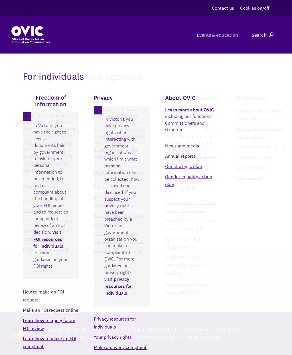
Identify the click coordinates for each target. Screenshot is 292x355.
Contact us (223, 7)
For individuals (166, 34)
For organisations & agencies (104, 34)
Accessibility (86, 284)
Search (262, 34)
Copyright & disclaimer (135, 284)
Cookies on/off (254, 7)
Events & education (217, 34)
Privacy (54, 284)
